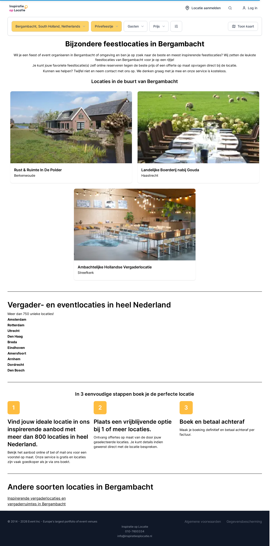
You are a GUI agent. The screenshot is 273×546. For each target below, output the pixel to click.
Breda (12, 342)
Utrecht (13, 331)
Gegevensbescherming (244, 521)
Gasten (136, 26)
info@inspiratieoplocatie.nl (134, 536)
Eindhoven (16, 348)
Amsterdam (17, 319)
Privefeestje (107, 26)
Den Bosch (16, 370)
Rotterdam (16, 325)
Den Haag (15, 336)
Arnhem (14, 359)
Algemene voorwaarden (203, 521)
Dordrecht (16, 365)
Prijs (159, 26)
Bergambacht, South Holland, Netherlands (50, 26)
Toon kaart (243, 26)
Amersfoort (17, 353)
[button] (71, 137)
